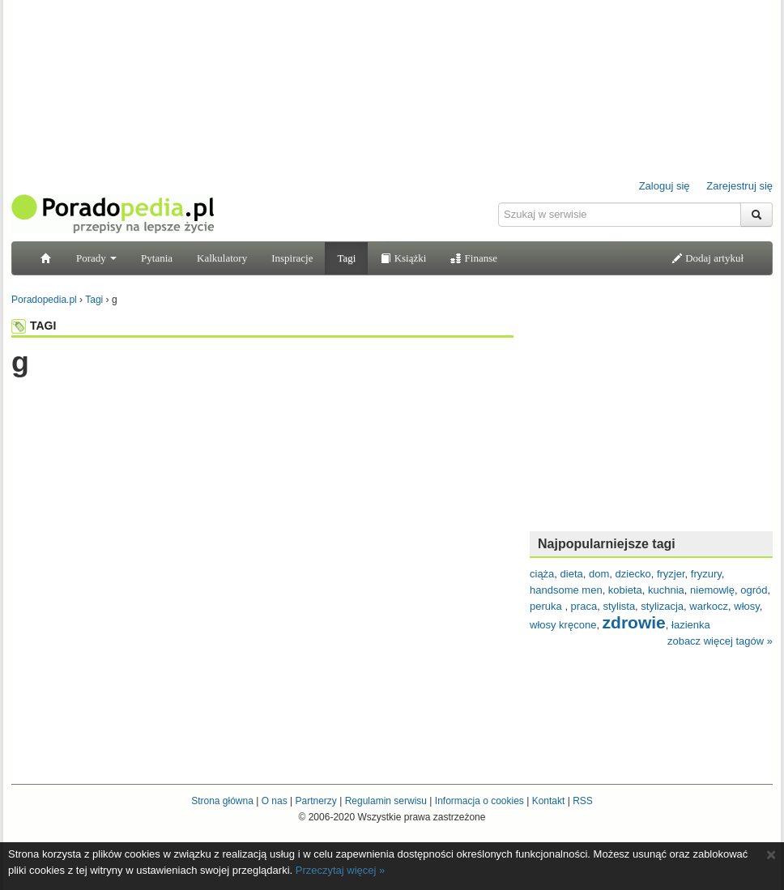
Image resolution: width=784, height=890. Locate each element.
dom (599, 574)
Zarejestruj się (739, 186)
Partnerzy (315, 801)
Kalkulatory (222, 258)
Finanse (473, 258)
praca (584, 606)
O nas (275, 801)
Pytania (157, 258)
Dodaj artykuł (707, 258)
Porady (96, 258)
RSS (583, 801)
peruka (547, 606)
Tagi (346, 258)
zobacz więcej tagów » (720, 641)
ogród (753, 590)
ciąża (542, 574)
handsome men (566, 590)
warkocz (708, 606)
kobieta (625, 590)
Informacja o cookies (479, 801)
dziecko (633, 574)
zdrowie (634, 622)
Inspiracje (292, 258)
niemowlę (712, 590)
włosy (747, 606)
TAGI (33, 325)
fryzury (706, 574)
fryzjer (671, 574)
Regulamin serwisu (386, 801)
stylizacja (662, 606)
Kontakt (548, 801)
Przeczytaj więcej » (341, 870)
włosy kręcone (563, 625)
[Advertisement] (262, 410)
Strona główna (222, 801)
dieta (571, 574)
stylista (619, 606)
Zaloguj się (664, 186)
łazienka (690, 625)
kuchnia (666, 590)
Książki (403, 258)
